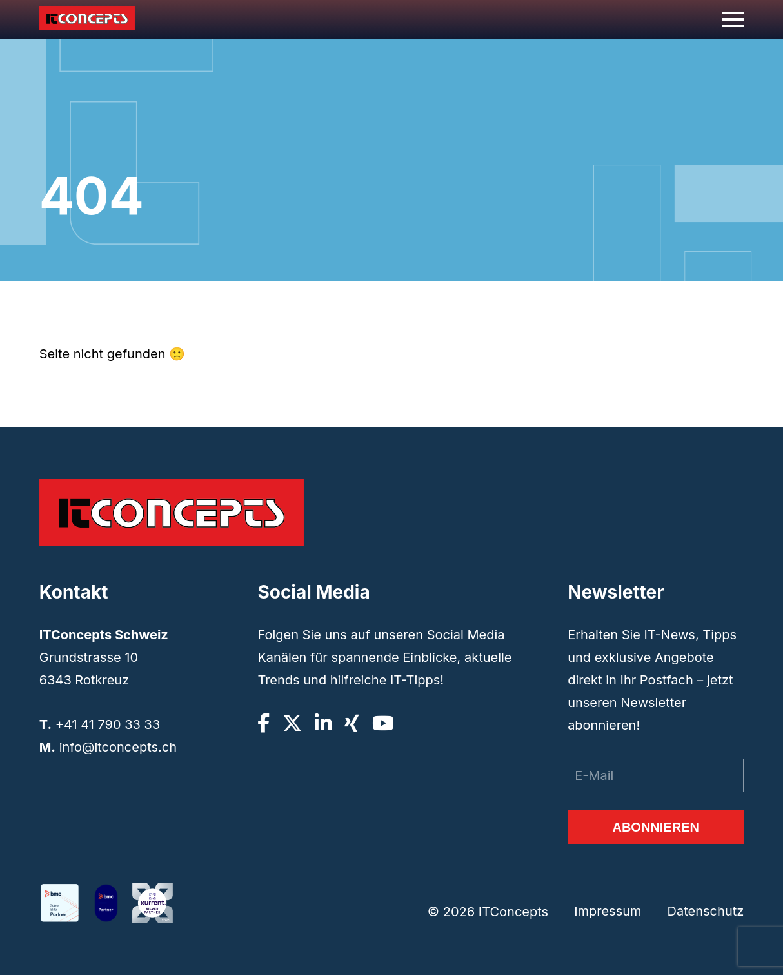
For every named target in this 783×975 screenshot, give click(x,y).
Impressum (607, 911)
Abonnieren (655, 827)
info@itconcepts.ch (118, 747)
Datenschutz (706, 911)
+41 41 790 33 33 (108, 724)
